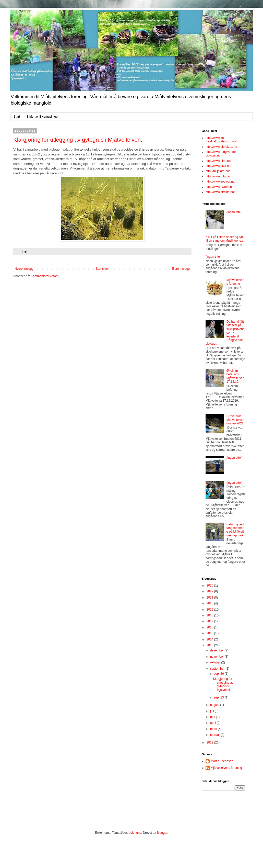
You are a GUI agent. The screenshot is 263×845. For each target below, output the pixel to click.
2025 (210, 585)
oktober (215, 662)
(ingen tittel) (234, 212)
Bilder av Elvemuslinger (42, 116)
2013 (210, 645)
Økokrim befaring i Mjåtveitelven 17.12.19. (235, 376)
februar (215, 735)
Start (17, 116)
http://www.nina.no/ (218, 161)
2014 (210, 639)
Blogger (162, 833)
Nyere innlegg (24, 269)
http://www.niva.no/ (218, 166)
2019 (210, 609)
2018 (210, 615)
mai (213, 717)
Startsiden (103, 269)
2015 (210, 633)
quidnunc (135, 833)
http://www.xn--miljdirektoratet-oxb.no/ (221, 139)
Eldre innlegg (181, 269)
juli (212, 711)
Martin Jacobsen (222, 761)
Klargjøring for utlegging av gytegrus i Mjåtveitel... (223, 684)
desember (217, 650)
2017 (210, 621)
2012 (210, 742)
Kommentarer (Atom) (45, 276)
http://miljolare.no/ (218, 171)
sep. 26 (219, 673)
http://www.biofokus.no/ (221, 147)
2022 (210, 591)
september (217, 668)
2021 (210, 597)
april (213, 723)
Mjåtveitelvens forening (235, 281)
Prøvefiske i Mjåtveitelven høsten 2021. (235, 419)
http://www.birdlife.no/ (220, 192)
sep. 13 (219, 697)
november (217, 656)
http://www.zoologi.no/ (220, 181)
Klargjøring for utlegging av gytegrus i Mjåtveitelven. (77, 140)
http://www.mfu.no (218, 176)
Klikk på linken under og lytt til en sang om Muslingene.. (224, 238)
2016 (210, 627)
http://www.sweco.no (219, 187)
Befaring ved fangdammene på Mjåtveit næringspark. (235, 530)
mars (214, 729)
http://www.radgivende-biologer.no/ (221, 153)
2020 (210, 603)
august (215, 705)
